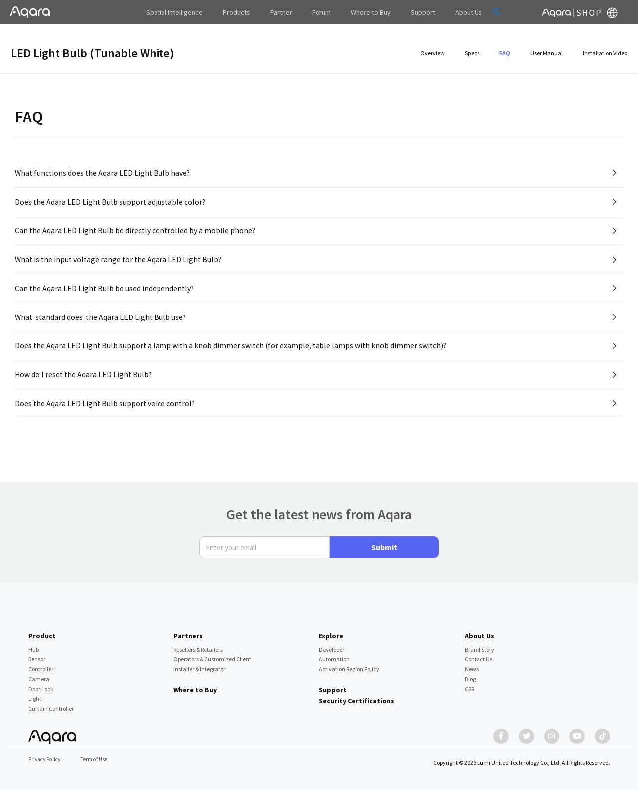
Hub (33, 645)
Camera (38, 674)
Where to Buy (195, 685)
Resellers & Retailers (198, 645)
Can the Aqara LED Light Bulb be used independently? (105, 295)
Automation (334, 654)
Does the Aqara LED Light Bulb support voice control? (106, 416)
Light (34, 694)
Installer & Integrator (199, 664)
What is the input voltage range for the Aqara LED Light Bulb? (120, 264)
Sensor (36, 654)
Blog (470, 674)
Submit (384, 543)
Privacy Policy (45, 760)
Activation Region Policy (349, 664)
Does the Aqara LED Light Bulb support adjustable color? (111, 204)
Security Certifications (356, 696)
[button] (476, 11)
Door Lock (40, 684)
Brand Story (479, 645)
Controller (40, 664)
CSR (469, 684)
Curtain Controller (51, 704)
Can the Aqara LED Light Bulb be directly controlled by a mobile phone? (136, 234)
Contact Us (478, 654)
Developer (331, 645)
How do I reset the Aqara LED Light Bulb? (84, 385)
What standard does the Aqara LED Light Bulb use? (102, 325)
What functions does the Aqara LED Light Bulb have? (104, 173)
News (471, 664)
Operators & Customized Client (212, 654)
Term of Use (98, 760)
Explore (331, 631)
